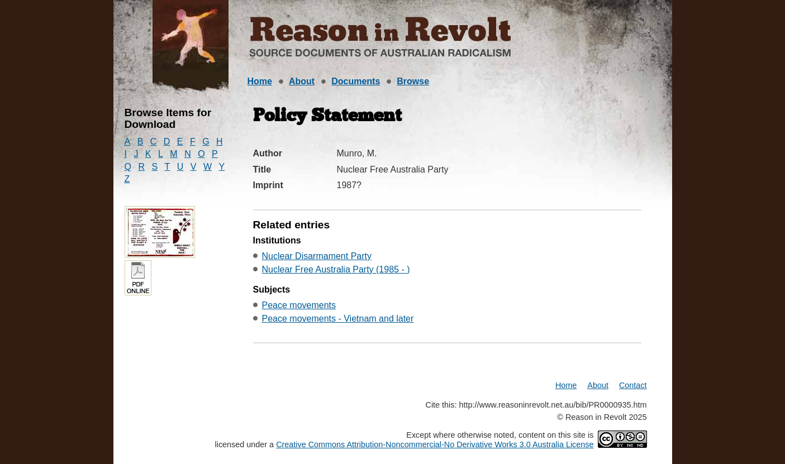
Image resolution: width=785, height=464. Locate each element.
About (302, 81)
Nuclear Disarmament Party (317, 256)
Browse (413, 81)
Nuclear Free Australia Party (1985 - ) (336, 269)
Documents (355, 81)
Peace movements (299, 305)
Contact (633, 385)
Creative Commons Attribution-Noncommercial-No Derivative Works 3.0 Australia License (434, 444)
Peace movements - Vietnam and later (338, 318)
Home (260, 81)
